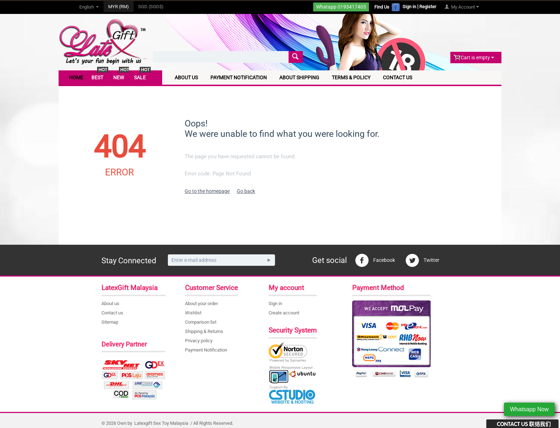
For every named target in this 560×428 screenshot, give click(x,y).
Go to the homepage (207, 191)
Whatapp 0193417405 (341, 7)
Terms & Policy (351, 77)
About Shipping (299, 77)
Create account (284, 312)
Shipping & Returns (204, 331)
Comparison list (200, 322)
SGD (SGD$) (151, 6)
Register (427, 6)
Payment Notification (238, 77)
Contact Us (397, 77)
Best (97, 77)
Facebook (375, 260)
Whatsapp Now (529, 409)
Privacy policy (198, 340)
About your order (201, 303)
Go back (246, 191)
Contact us (112, 312)
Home (76, 77)
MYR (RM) (118, 6)
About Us (186, 77)
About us (110, 303)
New (118, 77)
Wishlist (193, 312)
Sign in (409, 6)
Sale (140, 77)
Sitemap (109, 322)
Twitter (422, 260)
